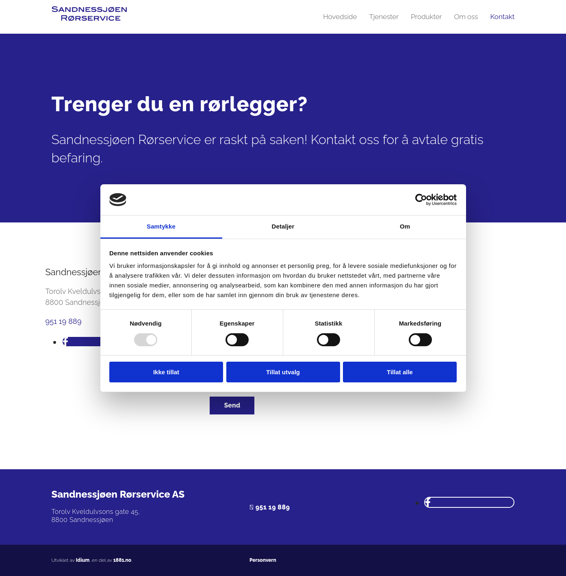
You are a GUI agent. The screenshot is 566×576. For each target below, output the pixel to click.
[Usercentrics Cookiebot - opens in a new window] (421, 200)
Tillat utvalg (283, 372)
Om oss (466, 17)
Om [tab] (405, 226)
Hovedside (340, 17)
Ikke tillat (166, 372)
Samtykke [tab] (161, 226)
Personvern (262, 560)
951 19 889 (64, 321)
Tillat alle (400, 372)
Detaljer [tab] (283, 226)
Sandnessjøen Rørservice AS (118, 494)
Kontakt (502, 17)
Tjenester (384, 17)
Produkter (426, 17)
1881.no (122, 560)
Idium (82, 560)
